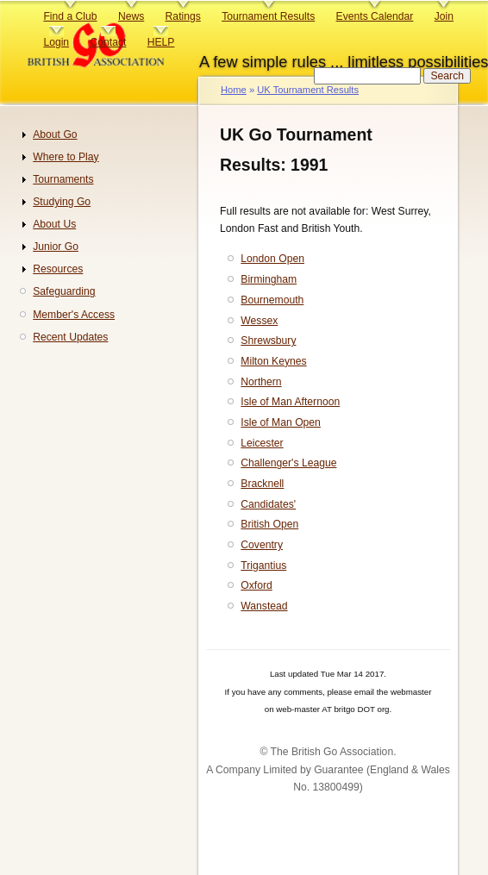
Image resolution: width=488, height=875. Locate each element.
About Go (55, 134)
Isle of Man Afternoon (290, 402)
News (131, 16)
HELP (161, 42)
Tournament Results (268, 16)
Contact (108, 42)
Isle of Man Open (281, 422)
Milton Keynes (273, 361)
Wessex (259, 321)
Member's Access (74, 315)
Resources (58, 269)
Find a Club (70, 16)
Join (444, 16)
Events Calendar (375, 16)
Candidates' (268, 504)
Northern (261, 382)
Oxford (256, 585)
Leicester (262, 443)
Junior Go (55, 247)
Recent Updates (70, 337)
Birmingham (269, 279)
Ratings (183, 16)
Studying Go (62, 202)
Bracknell (262, 484)
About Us (54, 224)
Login (56, 42)
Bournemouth (272, 300)
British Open (269, 524)
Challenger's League (288, 463)
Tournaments (63, 179)
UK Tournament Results (308, 89)
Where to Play (65, 157)
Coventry (262, 545)
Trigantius (263, 565)
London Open (272, 259)
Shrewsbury (268, 340)
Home (234, 89)
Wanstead (264, 606)
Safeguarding (64, 291)
